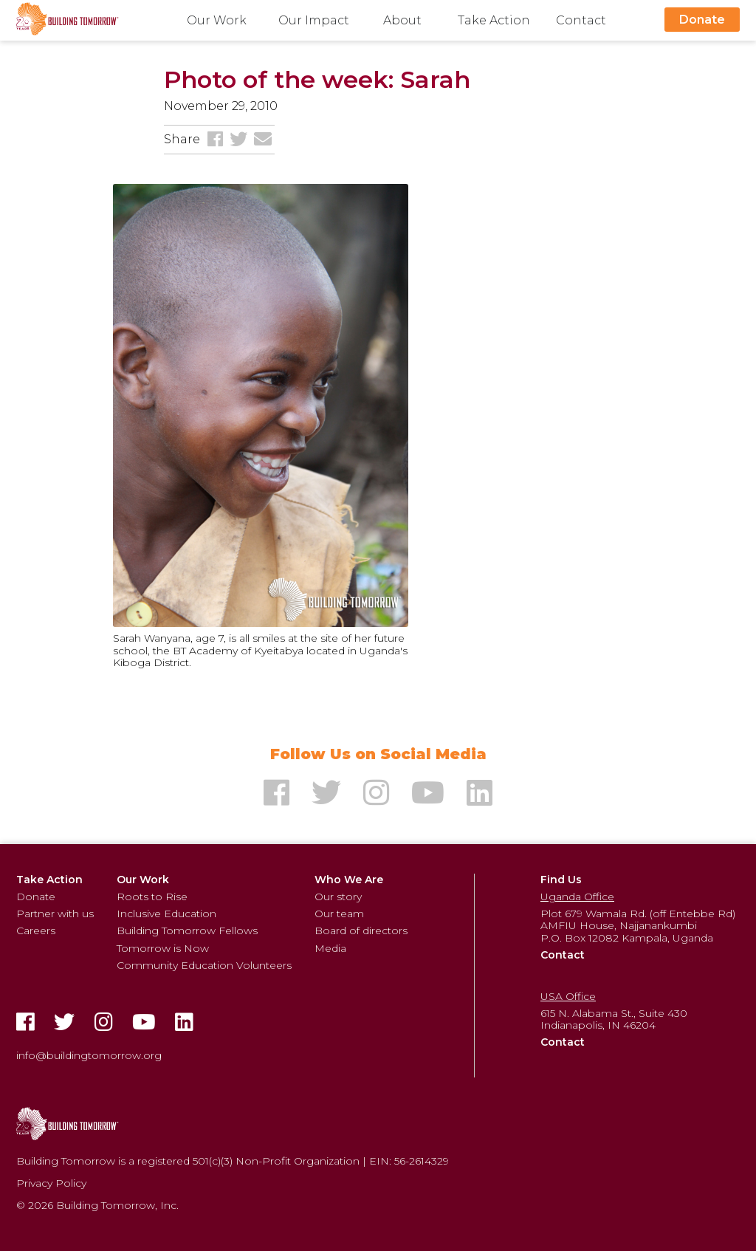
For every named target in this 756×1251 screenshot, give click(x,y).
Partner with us (55, 913)
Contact (581, 20)
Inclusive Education (166, 913)
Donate (702, 20)
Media (330, 948)
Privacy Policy (51, 1183)
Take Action (494, 20)
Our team (339, 913)
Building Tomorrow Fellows (187, 930)
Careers (35, 930)
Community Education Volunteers (204, 965)
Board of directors (361, 930)
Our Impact (313, 20)
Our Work (217, 20)
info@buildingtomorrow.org (89, 1055)
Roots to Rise (152, 896)
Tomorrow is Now (163, 948)
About (402, 20)
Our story (338, 896)
